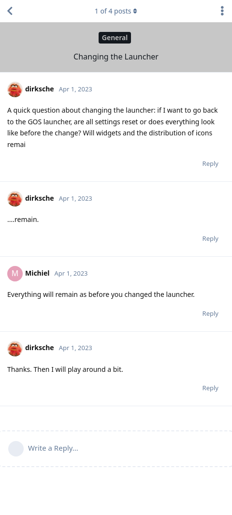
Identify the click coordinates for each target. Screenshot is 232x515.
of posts (116, 10)
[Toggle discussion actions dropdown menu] (222, 11)
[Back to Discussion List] (9, 11)
